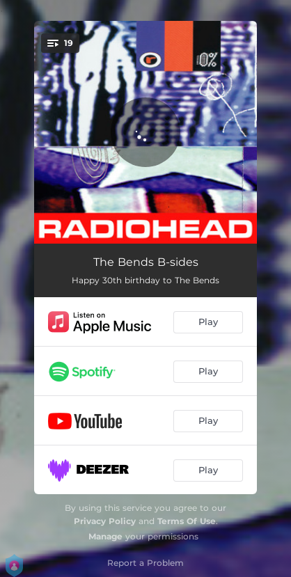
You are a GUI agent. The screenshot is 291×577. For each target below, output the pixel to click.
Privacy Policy (105, 521)
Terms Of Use (186, 521)
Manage (105, 536)
